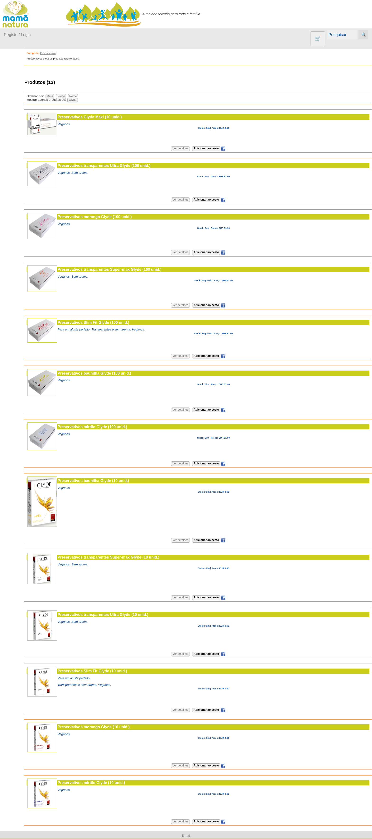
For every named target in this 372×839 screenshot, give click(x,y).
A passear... (18, 98)
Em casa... (17, 107)
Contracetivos (26, 185)
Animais (21, 177)
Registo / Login (17, 34)
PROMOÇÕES (27, 247)
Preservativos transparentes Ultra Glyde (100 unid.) (127, 165)
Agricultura (23, 169)
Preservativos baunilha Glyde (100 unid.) (118, 373)
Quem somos (25, 311)
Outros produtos (16, 156)
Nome (96, 96)
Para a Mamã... (21, 135)
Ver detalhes (192, 148)
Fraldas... (16, 116)
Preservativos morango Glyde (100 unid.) (118, 217)
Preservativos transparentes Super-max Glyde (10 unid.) (132, 557)
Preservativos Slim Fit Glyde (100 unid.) (117, 322)
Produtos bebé (15, 86)
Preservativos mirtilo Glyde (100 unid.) (116, 427)
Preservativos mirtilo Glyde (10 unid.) (115, 782)
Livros (20, 226)
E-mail (20, 438)
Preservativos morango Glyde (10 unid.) (117, 727)
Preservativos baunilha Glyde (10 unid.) (117, 480)
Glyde (96, 99)
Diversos (22, 275)
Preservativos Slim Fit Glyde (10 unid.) (116, 671)
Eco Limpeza (25, 192)
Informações (13, 298)
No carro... (17, 125)
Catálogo (22, 319)
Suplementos (25, 254)
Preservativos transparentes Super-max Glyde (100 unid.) (133, 269)
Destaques (12, 475)
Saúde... (16, 144)
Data (73, 96)
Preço (84, 96)
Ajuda (8, 424)
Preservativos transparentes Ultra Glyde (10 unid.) (126, 614)
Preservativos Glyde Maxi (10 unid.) (113, 117)
